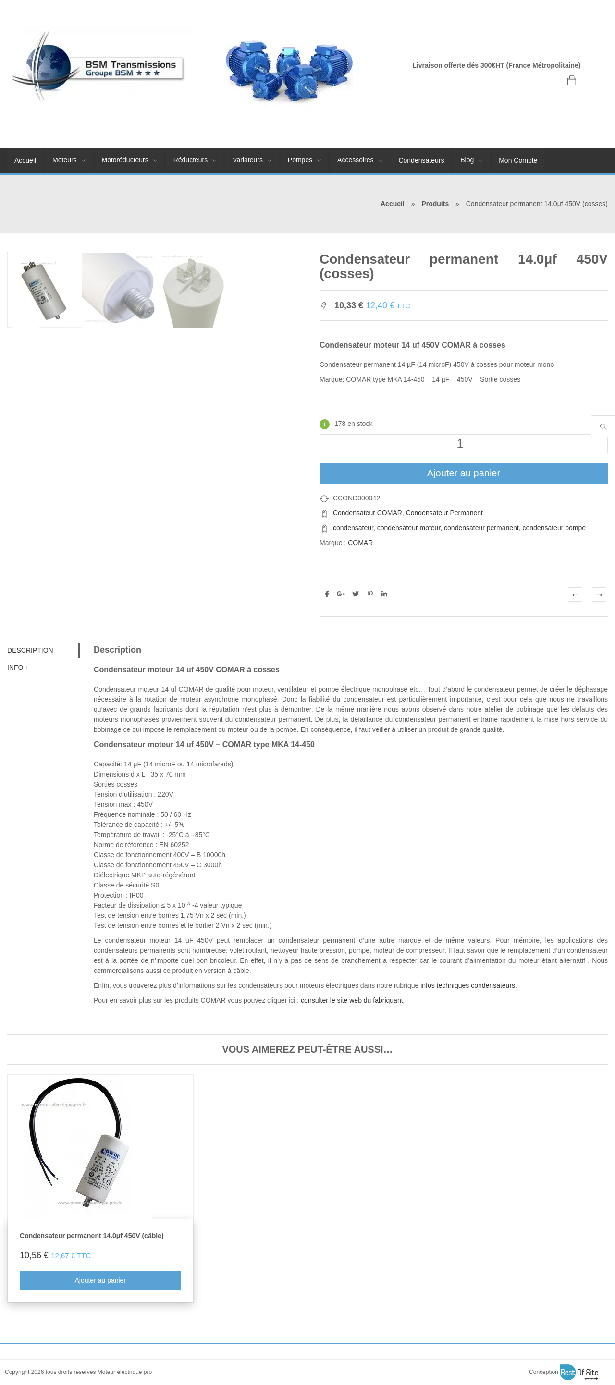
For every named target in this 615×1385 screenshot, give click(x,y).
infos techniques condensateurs (467, 985)
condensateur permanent (481, 528)
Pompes (300, 160)
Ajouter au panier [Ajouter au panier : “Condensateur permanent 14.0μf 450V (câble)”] (100, 1280)
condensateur (353, 528)
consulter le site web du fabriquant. (353, 1000)
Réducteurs (190, 160)
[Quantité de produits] (464, 443)
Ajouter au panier (463, 473)
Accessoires (355, 160)
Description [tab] (30, 650)
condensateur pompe (554, 528)
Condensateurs (421, 160)
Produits (435, 203)
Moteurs (64, 160)
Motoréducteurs (125, 160)
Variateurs (248, 160)
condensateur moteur (409, 528)
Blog (467, 160)
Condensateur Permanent (444, 513)
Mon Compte (518, 160)
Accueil (25, 160)
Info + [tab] (18, 667)
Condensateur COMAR (367, 513)
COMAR (360, 543)
